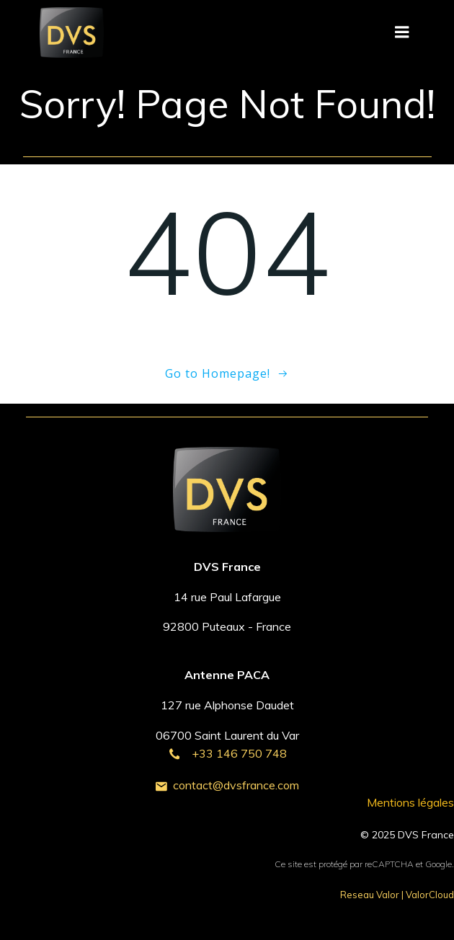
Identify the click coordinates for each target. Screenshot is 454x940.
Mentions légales (410, 802)
